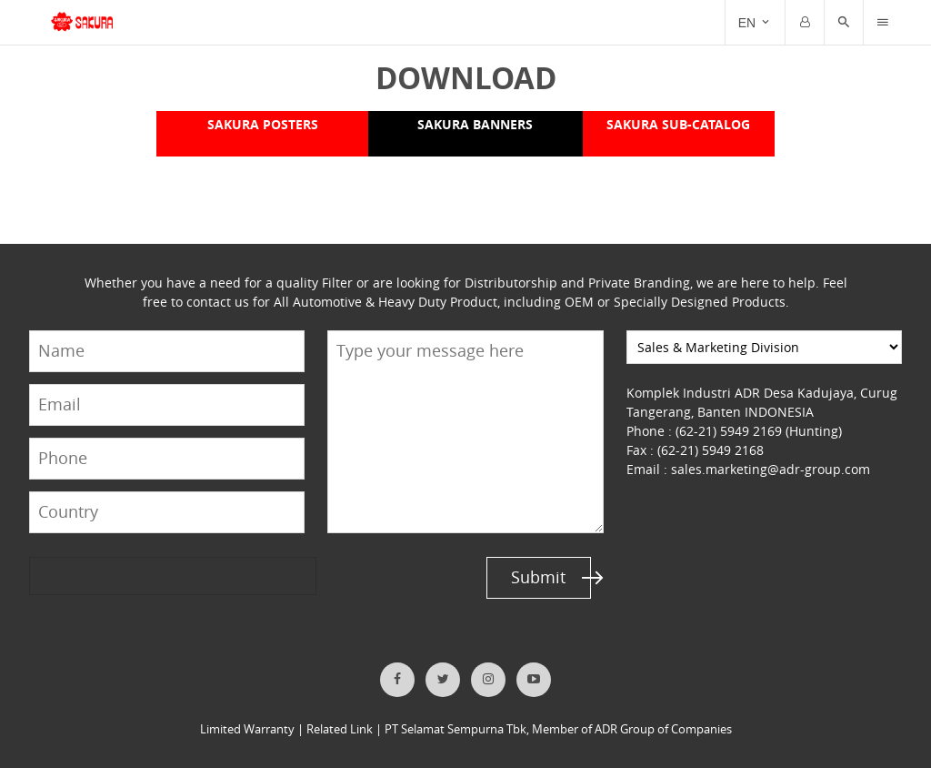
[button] (844, 22)
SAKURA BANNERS (474, 124)
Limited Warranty (247, 729)
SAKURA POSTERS (261, 124)
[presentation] (99, 576)
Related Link (339, 729)
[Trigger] (883, 22)
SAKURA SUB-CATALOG (678, 124)
